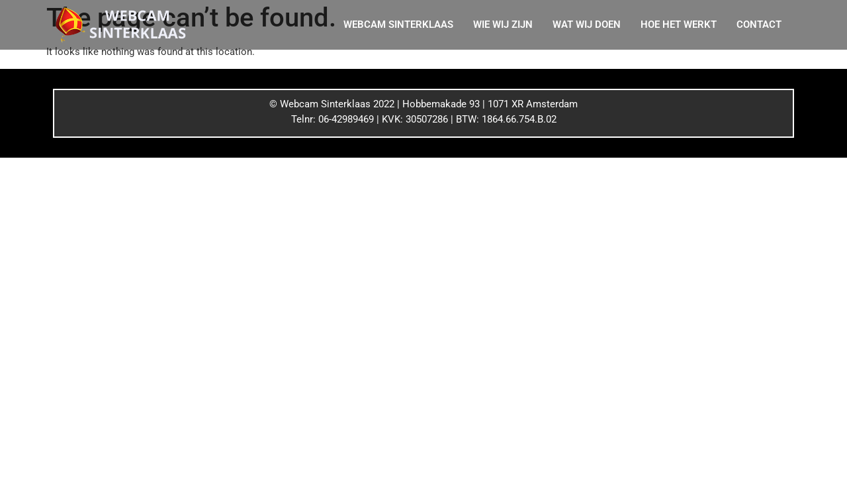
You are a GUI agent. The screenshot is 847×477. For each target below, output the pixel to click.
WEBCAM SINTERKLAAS (398, 24)
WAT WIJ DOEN (587, 24)
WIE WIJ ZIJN (503, 24)
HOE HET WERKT (679, 24)
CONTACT (758, 24)
